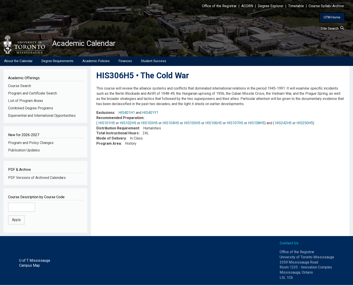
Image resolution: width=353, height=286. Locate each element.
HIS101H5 (106, 124)
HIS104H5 (171, 124)
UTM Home (332, 17)
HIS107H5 (235, 124)
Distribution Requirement (117, 129)
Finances (125, 62)
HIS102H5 (128, 124)
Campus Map (29, 266)
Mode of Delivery (111, 139)
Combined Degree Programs (30, 109)
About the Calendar (18, 62)
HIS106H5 (213, 124)
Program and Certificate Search (32, 94)
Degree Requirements (57, 62)
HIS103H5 (149, 124)
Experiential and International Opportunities (42, 116)
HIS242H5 (283, 124)
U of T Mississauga (34, 261)
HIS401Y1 (150, 113)
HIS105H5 (192, 124)
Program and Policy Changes (31, 144)
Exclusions (105, 113)
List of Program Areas (25, 101)
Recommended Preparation (119, 119)
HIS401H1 (126, 113)
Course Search (19, 87)
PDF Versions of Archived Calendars (37, 178)
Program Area (108, 144)
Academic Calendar (87, 44)
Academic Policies (96, 62)
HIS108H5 (256, 124)
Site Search (332, 28)
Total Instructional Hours (117, 134)
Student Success (153, 62)
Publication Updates (24, 151)
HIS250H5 (304, 124)
